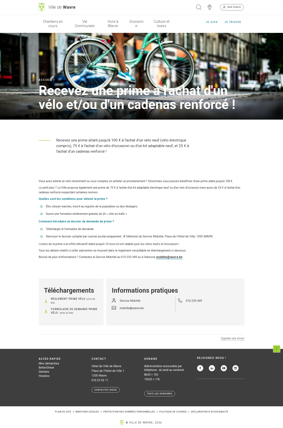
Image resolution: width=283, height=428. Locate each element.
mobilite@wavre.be (132, 308)
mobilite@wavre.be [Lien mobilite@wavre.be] (169, 257)
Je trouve (232, 22)
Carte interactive (209, 7)
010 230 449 (194, 300)
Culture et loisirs (161, 23)
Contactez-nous (105, 390)
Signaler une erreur (232, 338)
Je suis (212, 22)
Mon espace (234, 7)
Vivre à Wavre (113, 23)
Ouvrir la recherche (198, 7)
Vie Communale (85, 23)
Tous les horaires (159, 393)
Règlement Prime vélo (68, 298)
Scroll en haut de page (276, 348)
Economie (136, 23)
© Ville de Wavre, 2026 (144, 422)
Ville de (61, 7)
